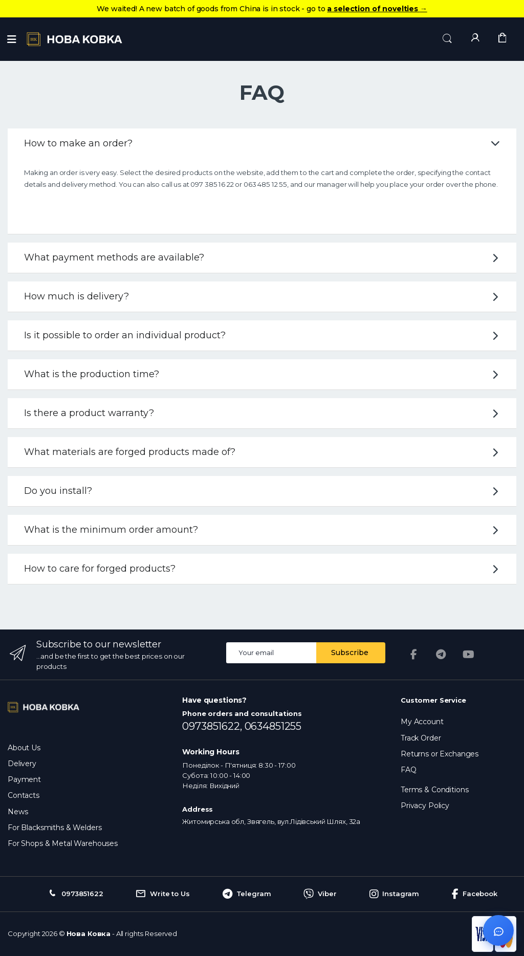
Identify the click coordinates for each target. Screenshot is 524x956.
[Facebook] (413, 654)
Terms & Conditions (434, 789)
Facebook (474, 894)
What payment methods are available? (263, 257)
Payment (24, 779)
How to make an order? (262, 143)
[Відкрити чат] (498, 930)
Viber (319, 894)
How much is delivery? (263, 296)
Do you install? (263, 490)
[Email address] (271, 652)
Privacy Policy (425, 805)
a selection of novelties (377, 8)
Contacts (23, 795)
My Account (422, 721)
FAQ (409, 769)
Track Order (421, 738)
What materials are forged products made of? (263, 452)
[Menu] (11, 39)
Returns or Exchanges (439, 753)
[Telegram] (441, 654)
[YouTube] (469, 654)
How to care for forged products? (263, 568)
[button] (447, 39)
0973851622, (213, 726)
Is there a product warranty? (263, 413)
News (18, 811)
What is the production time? (263, 374)
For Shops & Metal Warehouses (63, 843)
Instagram (394, 894)
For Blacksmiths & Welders (54, 827)
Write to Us (162, 894)
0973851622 (75, 894)
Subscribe (349, 652)
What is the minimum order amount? (263, 529)
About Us (24, 747)
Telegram (247, 894)
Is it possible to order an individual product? (263, 335)
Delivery (22, 763)
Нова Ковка (89, 933)
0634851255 (273, 726)
